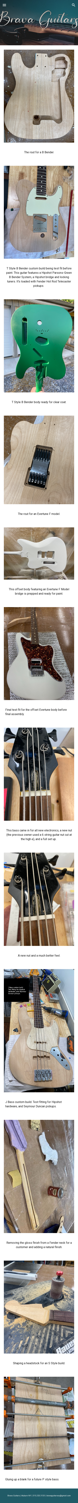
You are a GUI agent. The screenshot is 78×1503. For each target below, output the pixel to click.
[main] (39, 152)
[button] (4, 5)
